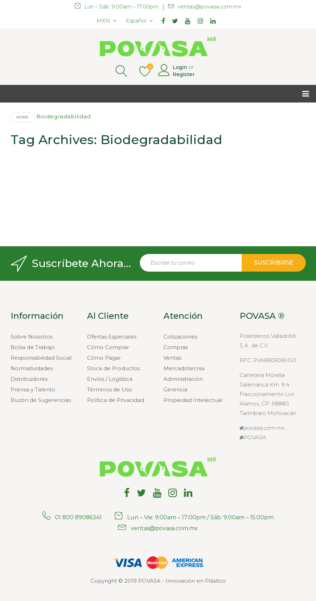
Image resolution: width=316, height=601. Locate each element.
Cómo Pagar (104, 357)
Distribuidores (29, 379)
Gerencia (175, 389)
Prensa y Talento (33, 389)
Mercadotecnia (183, 368)
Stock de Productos (113, 368)
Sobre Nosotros (31, 336)
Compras (175, 347)
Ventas (172, 357)
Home (22, 117)
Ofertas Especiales (111, 336)
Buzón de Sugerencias (41, 400)
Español (136, 20)
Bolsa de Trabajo (33, 347)
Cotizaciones (180, 336)
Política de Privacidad (115, 400)
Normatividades (32, 368)
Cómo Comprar (108, 347)
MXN (103, 20)
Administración (183, 379)
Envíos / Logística (109, 379)
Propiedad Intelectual (192, 400)
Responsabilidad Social (41, 357)
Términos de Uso (109, 389)
